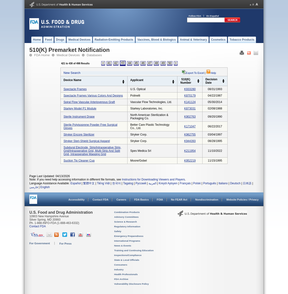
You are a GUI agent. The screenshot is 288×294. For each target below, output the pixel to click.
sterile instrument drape (79, 116)
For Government (39, 243)
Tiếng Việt (103, 183)
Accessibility (77, 199)
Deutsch (235, 183)
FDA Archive (121, 279)
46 (142, 63)
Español (75, 183)
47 (149, 63)
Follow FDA (195, 16)
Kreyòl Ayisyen (168, 183)
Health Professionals (126, 274)
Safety (117, 231)
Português (209, 183)
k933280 (190, 89)
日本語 (247, 183)
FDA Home (42, 55)
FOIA (160, 199)
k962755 (190, 134)
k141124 (190, 102)
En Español (213, 16)
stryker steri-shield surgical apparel (87, 141)
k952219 (190, 160)
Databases (94, 55)
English (45, 187)
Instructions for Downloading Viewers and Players (153, 179)
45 (136, 63)
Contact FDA (100, 199)
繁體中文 (89, 183)
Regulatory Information (127, 226)
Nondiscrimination (207, 199)
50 (169, 63)
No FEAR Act (179, 199)
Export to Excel (195, 72)
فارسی (33, 187)
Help (211, 72)
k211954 (190, 150)
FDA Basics (141, 199)
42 (115, 63)
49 (163, 63)
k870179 (190, 95)
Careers (121, 199)
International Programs (127, 241)
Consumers (120, 264)
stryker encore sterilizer (79, 134)
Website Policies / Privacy (242, 199)
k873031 (190, 108)
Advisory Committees (126, 217)
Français (185, 183)
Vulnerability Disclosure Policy (131, 284)
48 (156, 63)
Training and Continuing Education (134, 250)
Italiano (223, 183)
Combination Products (127, 212)
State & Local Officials (126, 260)
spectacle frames (75, 89)
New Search (72, 73)
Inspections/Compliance (128, 255)
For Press (65, 243)
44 (129, 63)
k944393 (190, 141)
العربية (152, 183)
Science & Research (125, 221)
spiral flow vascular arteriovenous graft (89, 102)
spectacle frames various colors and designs (93, 95)
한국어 (116, 183)
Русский (140, 183)
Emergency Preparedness (128, 236)
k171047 (190, 126)
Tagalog (128, 183)
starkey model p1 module (80, 108)
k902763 (190, 116)
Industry (118, 269)
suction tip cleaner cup (79, 160)
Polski (197, 183)
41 (109, 63)
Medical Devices (68, 55)
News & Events (122, 245)
